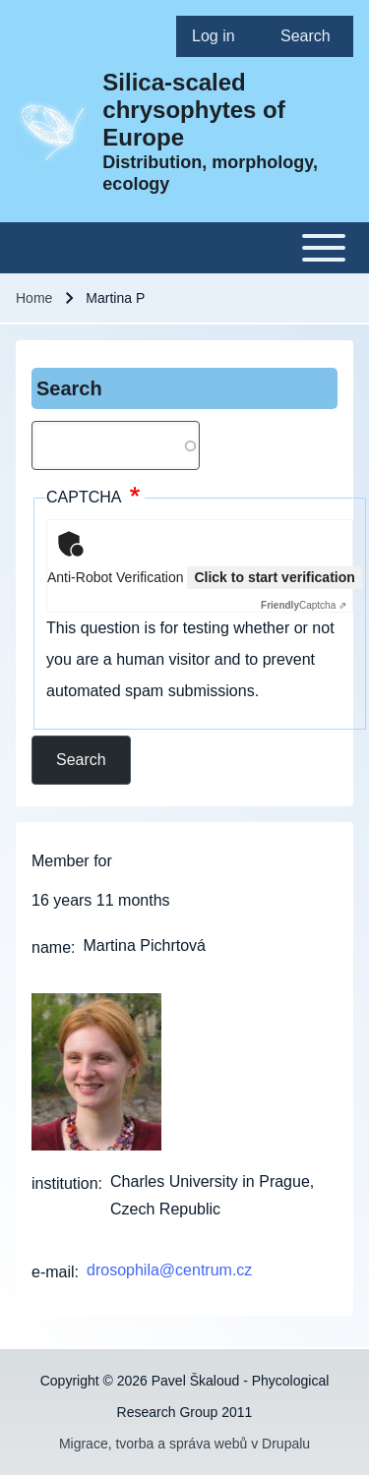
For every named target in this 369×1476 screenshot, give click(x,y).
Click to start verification (274, 577)
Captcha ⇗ (303, 605)
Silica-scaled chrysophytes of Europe (193, 109)
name (51, 947)
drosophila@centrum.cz (169, 1270)
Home (34, 298)
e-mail (53, 1272)
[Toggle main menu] (184, 247)
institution (64, 1183)
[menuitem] (220, 36)
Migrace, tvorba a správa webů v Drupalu (184, 1443)
